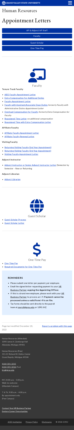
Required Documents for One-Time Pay (23, 267)
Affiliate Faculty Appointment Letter (21, 133)
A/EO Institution (15, 422)
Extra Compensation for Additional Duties (24, 98)
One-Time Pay (37, 48)
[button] (70, 2)
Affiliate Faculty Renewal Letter (19, 136)
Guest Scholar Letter (14, 223)
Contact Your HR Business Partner (16, 408)
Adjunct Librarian (12, 179)
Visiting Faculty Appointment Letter (21, 154)
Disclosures (47, 422)
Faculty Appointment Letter (17, 101)
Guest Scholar (37, 43)
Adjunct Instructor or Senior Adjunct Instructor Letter (30, 165)
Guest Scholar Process (15, 220)
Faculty (37, 36)
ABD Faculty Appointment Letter (20, 94)
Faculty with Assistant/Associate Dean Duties (26, 105)
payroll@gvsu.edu (26, 307)
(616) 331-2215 (9, 364)
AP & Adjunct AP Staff (37, 30)
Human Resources (19, 10)
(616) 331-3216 (9, 367)
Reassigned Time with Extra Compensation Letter (27, 122)
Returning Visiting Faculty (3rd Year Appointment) (27, 151)
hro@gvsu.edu (8, 370)
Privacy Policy (32, 422)
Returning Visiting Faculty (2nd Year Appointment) (28, 147)
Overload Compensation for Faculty (21, 112)
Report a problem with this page (57, 326)
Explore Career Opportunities (15, 411)
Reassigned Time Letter (15, 119)
